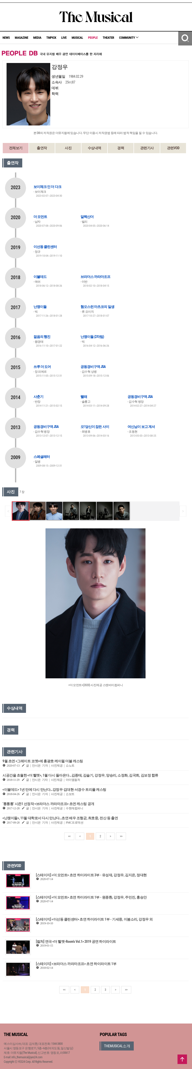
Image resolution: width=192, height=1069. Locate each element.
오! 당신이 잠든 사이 (94, 427)
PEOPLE (93, 37)
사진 (68, 148)
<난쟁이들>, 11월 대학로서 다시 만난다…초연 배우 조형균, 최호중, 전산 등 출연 (60, 818)
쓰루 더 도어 (42, 367)
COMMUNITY (128, 37)
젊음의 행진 (42, 337)
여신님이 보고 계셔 (141, 427)
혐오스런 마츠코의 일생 (97, 307)
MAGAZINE (21, 37)
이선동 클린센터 (45, 247)
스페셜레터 (42, 457)
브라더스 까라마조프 (95, 277)
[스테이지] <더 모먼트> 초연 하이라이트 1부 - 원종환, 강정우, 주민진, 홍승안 (91, 897)
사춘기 (38, 397)
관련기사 (147, 148)
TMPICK (51, 37)
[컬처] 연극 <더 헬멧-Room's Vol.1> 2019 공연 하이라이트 (76, 942)
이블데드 (40, 277)
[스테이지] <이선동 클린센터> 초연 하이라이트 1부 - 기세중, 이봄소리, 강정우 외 (94, 919)
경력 (120, 148)
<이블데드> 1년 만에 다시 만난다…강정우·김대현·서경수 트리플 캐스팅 (54, 790)
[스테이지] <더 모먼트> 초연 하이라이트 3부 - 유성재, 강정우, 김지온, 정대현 (91, 875)
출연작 (42, 148)
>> (121, 836)
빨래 (83, 397)
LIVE (64, 37)
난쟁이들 (40, 307)
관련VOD (173, 148)
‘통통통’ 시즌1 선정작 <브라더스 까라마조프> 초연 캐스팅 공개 (48, 804)
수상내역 (94, 148)
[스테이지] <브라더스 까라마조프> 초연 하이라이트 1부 (76, 964)
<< (69, 836)
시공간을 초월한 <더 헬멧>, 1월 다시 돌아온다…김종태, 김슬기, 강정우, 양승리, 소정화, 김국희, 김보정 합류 (80, 775)
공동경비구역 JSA (93, 367)
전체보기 (15, 148)
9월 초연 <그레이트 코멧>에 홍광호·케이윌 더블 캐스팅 (42, 761)
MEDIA (37, 37)
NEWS (6, 37)
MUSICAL (77, 37)
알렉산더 (87, 217)
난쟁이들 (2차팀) (92, 337)
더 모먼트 (40, 217)
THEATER (108, 37)
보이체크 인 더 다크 (47, 187)
